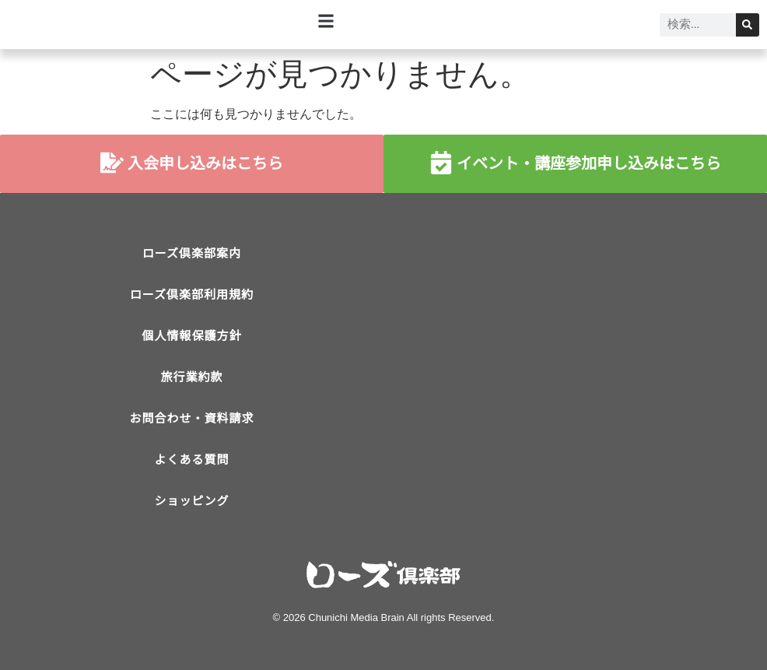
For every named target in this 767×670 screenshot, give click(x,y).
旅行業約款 (191, 377)
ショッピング (191, 500)
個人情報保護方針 (191, 335)
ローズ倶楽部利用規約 (192, 294)
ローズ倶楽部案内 (191, 253)
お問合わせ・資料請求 (191, 418)
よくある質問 (191, 459)
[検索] (747, 25)
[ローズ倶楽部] (575, 356)
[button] (326, 20)
